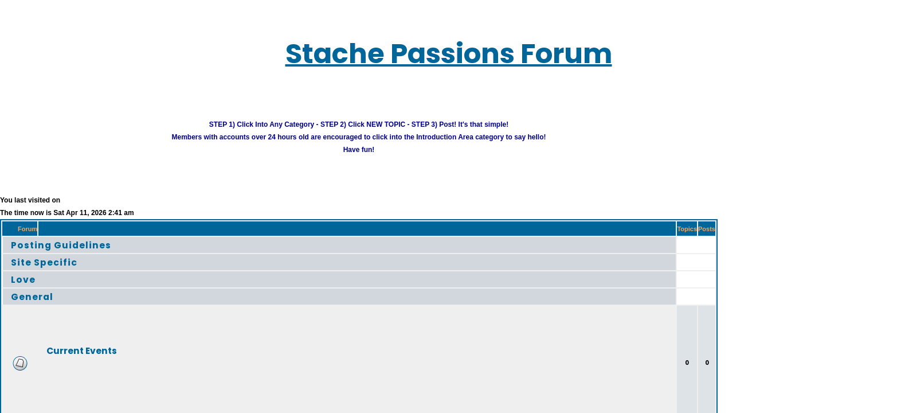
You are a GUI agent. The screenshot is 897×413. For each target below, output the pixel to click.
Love (13, 264)
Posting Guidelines (44, 230)
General (20, 281)
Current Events (62, 335)
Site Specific (30, 247)
